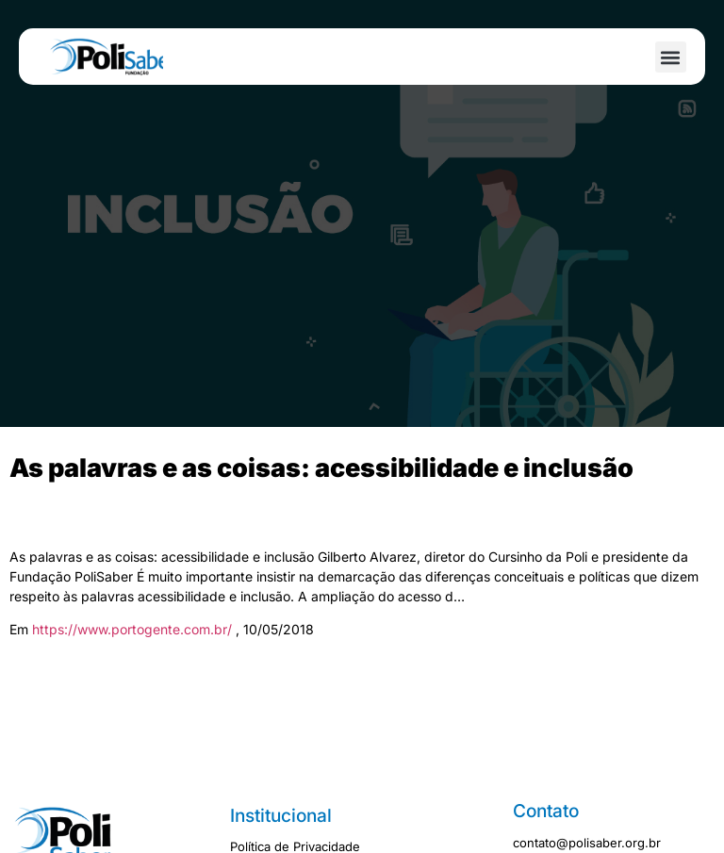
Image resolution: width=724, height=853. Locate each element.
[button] (670, 57)
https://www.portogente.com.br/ (134, 629)
